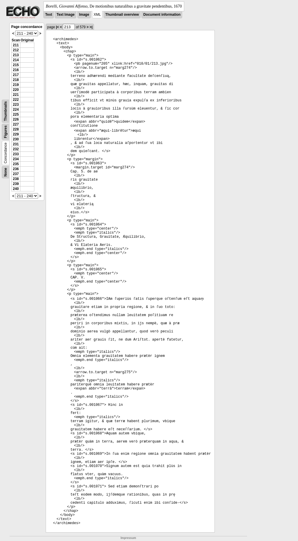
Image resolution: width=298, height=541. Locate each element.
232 (16, 149)
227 (16, 124)
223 (16, 105)
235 (16, 164)
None (5, 172)
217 (16, 75)
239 (16, 184)
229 (16, 134)
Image (84, 15)
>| (91, 27)
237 (16, 174)
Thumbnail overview (122, 15)
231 (16, 144)
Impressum (128, 538)
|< (57, 27)
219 (16, 85)
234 (16, 159)
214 (16, 60)
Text (48, 15)
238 (16, 179)
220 (16, 90)
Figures (5, 132)
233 (16, 154)
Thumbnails (5, 111)
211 (16, 45)
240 (16, 189)
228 (16, 129)
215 (16, 65)
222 (16, 100)
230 (16, 139)
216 (16, 70)
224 (16, 110)
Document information (161, 15)
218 (16, 80)
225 (16, 114)
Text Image (65, 15)
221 (16, 95)
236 (16, 169)
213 (16, 55)
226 (16, 119)
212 (16, 50)
